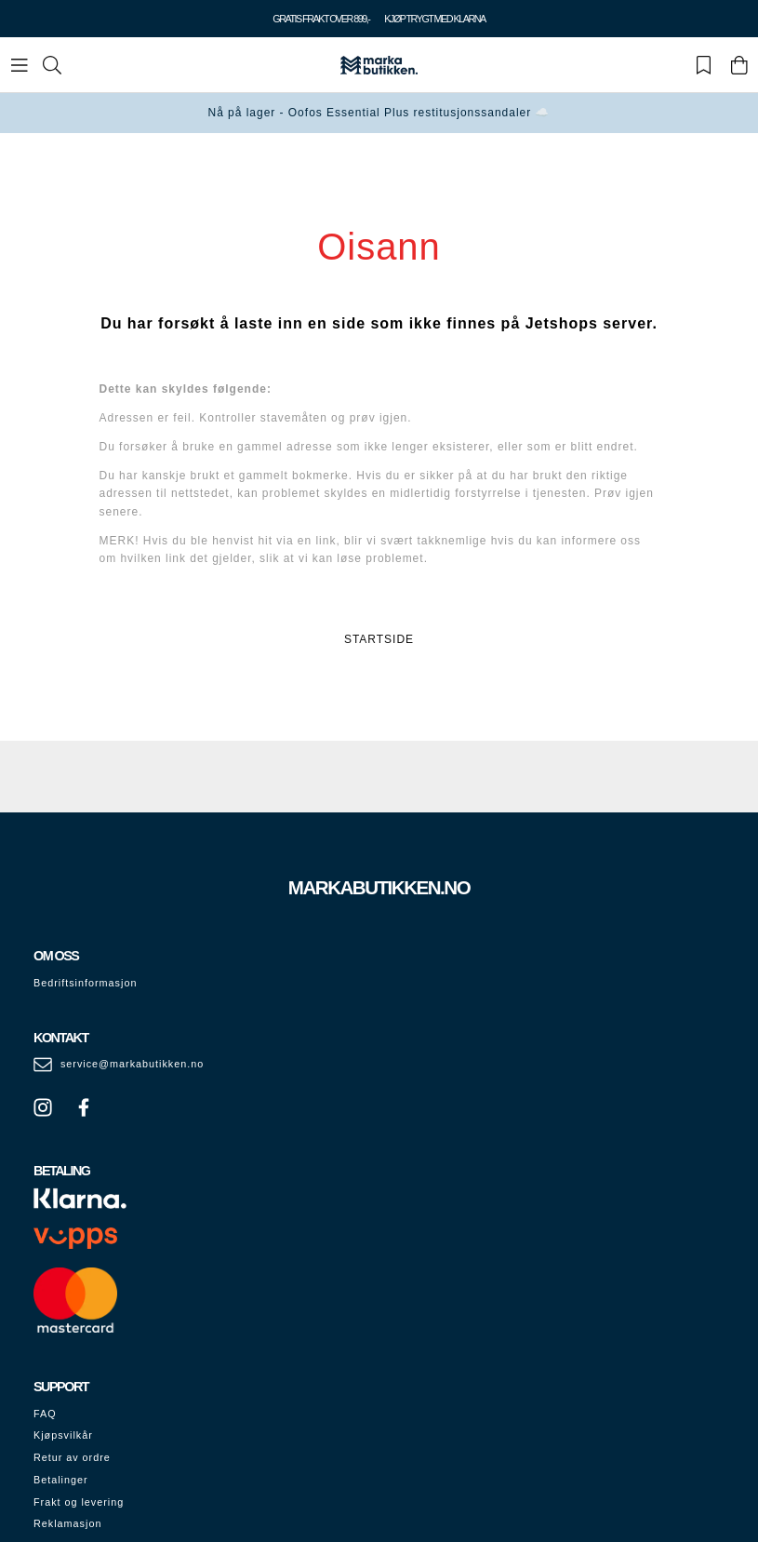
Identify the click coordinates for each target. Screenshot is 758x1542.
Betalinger (60, 1479)
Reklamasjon (67, 1523)
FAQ (45, 1413)
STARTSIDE (379, 639)
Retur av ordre (72, 1457)
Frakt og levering (78, 1502)
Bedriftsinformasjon (85, 982)
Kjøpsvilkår (63, 1435)
